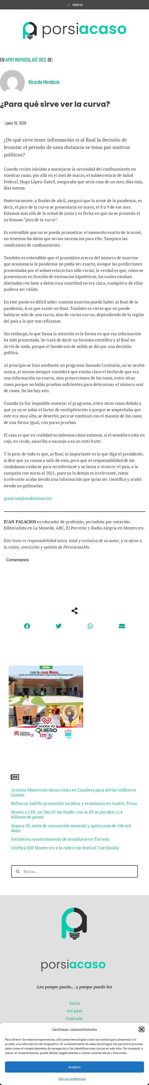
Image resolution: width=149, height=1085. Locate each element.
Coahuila (74, 1018)
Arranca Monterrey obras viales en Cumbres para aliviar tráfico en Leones (73, 792)
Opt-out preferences (72, 1079)
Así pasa (74, 1010)
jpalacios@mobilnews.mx (28, 498)
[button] (141, 1029)
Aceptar (74, 1066)
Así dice (39, 60)
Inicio (74, 1003)
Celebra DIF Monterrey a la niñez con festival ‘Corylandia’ (65, 848)
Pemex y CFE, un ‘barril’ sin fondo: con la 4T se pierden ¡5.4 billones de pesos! (66, 814)
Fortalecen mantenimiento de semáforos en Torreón (60, 839)
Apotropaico (17, 60)
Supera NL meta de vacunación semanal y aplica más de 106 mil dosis (71, 828)
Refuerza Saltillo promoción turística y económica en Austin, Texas (74, 803)
